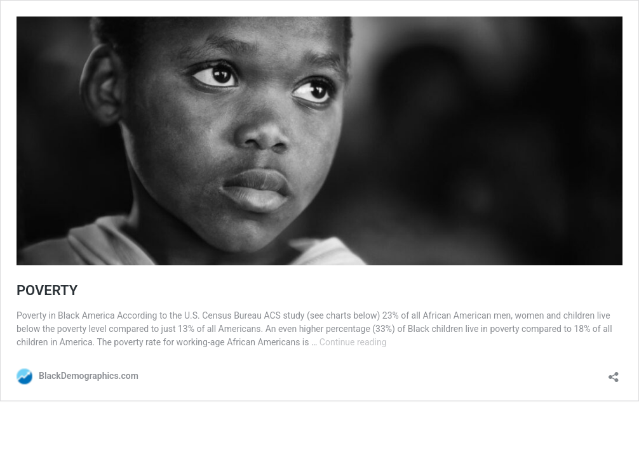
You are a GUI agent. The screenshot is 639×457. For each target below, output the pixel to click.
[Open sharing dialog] (613, 373)
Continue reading (353, 342)
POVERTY (47, 290)
